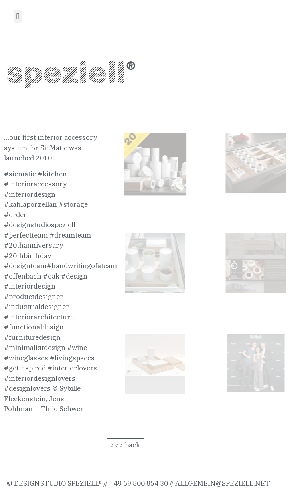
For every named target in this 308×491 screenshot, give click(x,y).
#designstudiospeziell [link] (39, 224)
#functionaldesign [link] (34, 327)
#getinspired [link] (25, 368)
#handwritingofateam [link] (82, 265)
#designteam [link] (25, 265)
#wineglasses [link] (26, 358)
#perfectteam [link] (26, 235)
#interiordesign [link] (29, 194)
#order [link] (15, 214)
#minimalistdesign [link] (34, 347)
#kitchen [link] (52, 174)
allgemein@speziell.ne (220, 483)
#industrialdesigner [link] (36, 306)
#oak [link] (51, 276)
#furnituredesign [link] (32, 337)
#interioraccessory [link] (35, 184)
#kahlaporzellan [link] (30, 204)
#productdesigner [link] (33, 296)
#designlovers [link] (27, 388)
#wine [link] (77, 347)
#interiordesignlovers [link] (39, 378)
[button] (18, 16)
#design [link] (74, 276)
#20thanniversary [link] (33, 245)
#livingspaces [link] (72, 358)
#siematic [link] (20, 174)
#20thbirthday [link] (27, 255)
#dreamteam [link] (70, 235)
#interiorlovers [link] (72, 368)
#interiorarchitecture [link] (39, 317)
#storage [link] (73, 204)
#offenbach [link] (22, 276)
